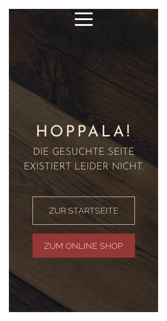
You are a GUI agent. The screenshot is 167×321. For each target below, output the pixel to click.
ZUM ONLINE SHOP (83, 246)
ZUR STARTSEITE (83, 210)
